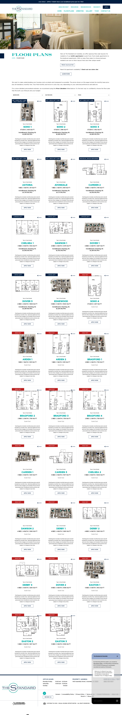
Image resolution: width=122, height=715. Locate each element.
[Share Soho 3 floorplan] (106, 101)
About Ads (80, 696)
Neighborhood (86, 7)
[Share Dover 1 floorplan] (106, 217)
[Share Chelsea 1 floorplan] (39, 217)
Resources (74, 7)
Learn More (66, 74)
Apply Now (27, 149)
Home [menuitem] (59, 11)
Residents (96, 7)
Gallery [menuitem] (89, 11)
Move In (87, 696)
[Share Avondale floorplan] (73, 159)
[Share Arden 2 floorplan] (73, 334)
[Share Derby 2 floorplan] (106, 503)
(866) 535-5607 (64, 7)
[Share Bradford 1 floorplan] (106, 334)
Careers (62, 694)
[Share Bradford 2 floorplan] (39, 390)
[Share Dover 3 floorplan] (39, 275)
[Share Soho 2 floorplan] (73, 101)
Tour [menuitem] (97, 11)
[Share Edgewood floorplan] (73, 275)
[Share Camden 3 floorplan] (73, 446)
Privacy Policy (84, 694)
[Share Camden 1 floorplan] (39, 446)
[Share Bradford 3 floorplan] (73, 390)
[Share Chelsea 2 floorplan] (106, 446)
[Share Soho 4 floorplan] (106, 275)
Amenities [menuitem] (80, 11)
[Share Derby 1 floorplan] (73, 503)
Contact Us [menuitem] (105, 11)
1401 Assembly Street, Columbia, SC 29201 (85, 681)
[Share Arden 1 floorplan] (39, 334)
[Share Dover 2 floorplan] (73, 559)
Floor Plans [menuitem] (69, 11)
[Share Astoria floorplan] (39, 159)
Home (13, 58)
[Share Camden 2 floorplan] (106, 159)
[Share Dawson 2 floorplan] (39, 503)
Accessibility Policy (73, 694)
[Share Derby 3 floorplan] (39, 559)
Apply (106, 7)
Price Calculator (68, 65)
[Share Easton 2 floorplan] (39, 616)
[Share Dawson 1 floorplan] (73, 217)
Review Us (48, 697)
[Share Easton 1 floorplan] (106, 559)
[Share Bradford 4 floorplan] (106, 390)
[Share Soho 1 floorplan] (39, 101)
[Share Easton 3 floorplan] (73, 616)
